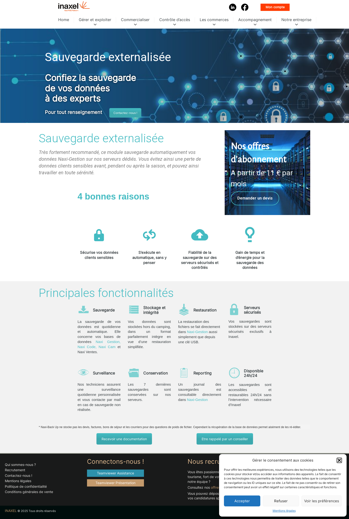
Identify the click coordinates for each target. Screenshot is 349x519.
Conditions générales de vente (29, 492)
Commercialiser (135, 19)
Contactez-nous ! (125, 113)
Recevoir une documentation (124, 439)
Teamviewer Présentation (115, 483)
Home (63, 19)
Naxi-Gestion (197, 332)
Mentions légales (284, 510)
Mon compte (275, 7)
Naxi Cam (107, 347)
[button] (339, 460)
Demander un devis (255, 198)
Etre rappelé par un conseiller (225, 439)
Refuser (281, 501)
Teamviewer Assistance (115, 473)
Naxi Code (86, 347)
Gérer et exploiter (95, 19)
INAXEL (11, 511)
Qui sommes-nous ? (20, 465)
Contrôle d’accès (174, 19)
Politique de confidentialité (26, 486)
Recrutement (15, 470)
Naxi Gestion (108, 342)
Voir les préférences (321, 501)
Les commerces (214, 19)
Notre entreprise (296, 19)
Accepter (242, 501)
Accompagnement (255, 19)
